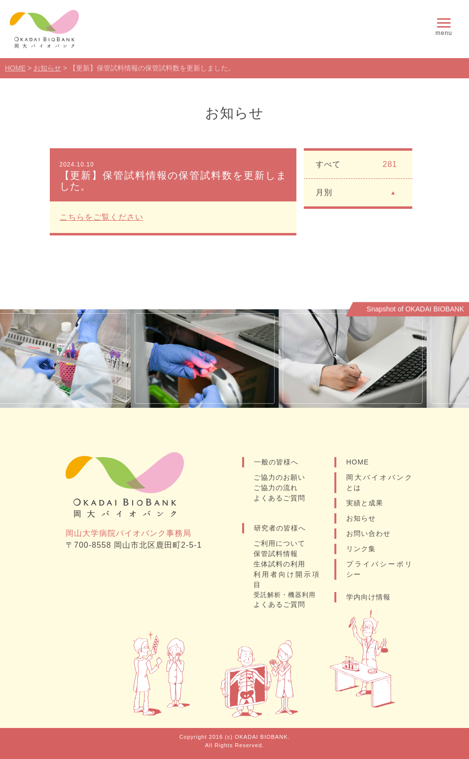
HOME (357, 462)
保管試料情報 (275, 554)
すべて (356, 164)
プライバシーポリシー (379, 569)
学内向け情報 (368, 597)
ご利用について (279, 543)
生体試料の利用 (279, 564)
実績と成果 (364, 503)
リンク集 (361, 549)
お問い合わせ (368, 533)
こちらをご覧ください (102, 217)
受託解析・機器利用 (284, 594)
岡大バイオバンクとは (379, 482)
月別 (356, 192)
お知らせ (361, 518)
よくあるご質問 (279, 498)
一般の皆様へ (276, 462)
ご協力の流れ (275, 488)
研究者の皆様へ (280, 528)
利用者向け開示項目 (286, 579)
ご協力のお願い (279, 477)
